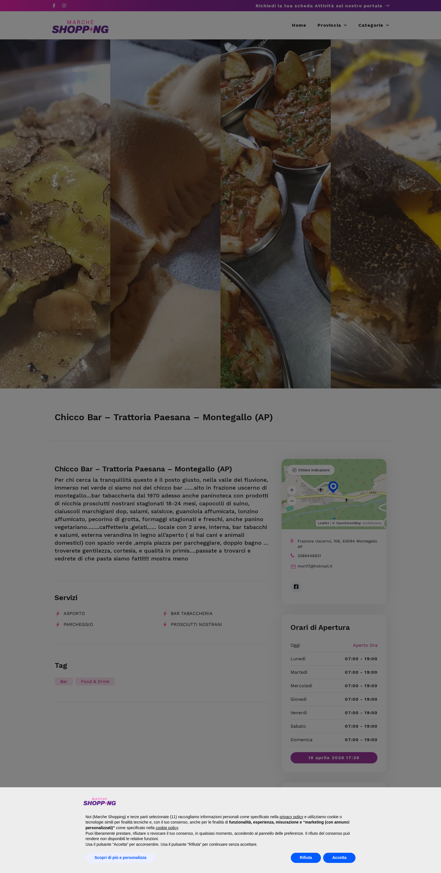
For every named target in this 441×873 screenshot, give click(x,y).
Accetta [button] (339, 857)
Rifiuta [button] (306, 857)
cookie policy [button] (167, 827)
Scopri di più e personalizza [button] (120, 857)
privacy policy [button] (291, 817)
